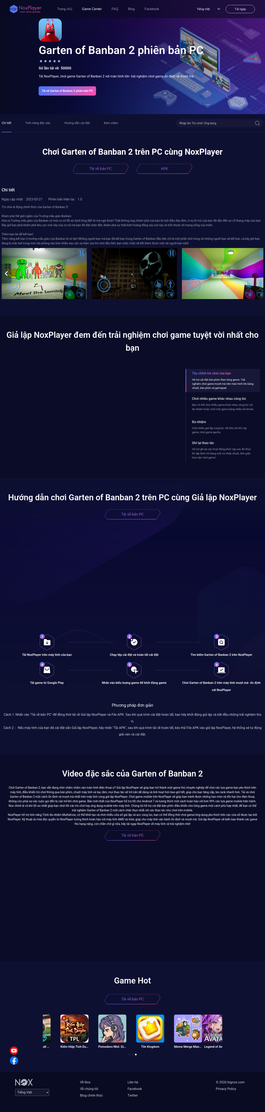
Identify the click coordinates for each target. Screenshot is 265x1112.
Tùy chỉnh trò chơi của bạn (211, 373)
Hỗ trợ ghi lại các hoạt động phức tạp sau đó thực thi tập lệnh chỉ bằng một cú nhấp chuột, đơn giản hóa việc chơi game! (221, 453)
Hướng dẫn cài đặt (77, 123)
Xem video (111, 123)
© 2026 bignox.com (230, 1082)
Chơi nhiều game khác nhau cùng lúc (219, 399)
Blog (131, 9)
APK (164, 168)
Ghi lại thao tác (203, 443)
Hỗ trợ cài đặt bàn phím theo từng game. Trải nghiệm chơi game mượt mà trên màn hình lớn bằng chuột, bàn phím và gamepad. (222, 384)
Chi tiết (6, 123)
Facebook (152, 9)
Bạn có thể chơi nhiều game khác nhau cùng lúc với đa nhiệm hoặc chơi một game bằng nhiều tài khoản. (223, 406)
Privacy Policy (226, 1089)
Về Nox (85, 1082)
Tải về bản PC (100, 168)
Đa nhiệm (199, 422)
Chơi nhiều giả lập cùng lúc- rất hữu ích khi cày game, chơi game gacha (219, 430)
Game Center (92, 9)
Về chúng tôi (89, 1089)
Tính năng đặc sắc (37, 123)
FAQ (115, 9)
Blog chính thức (91, 1095)
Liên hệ (133, 1082)
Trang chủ (64, 9)
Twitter (133, 1095)
